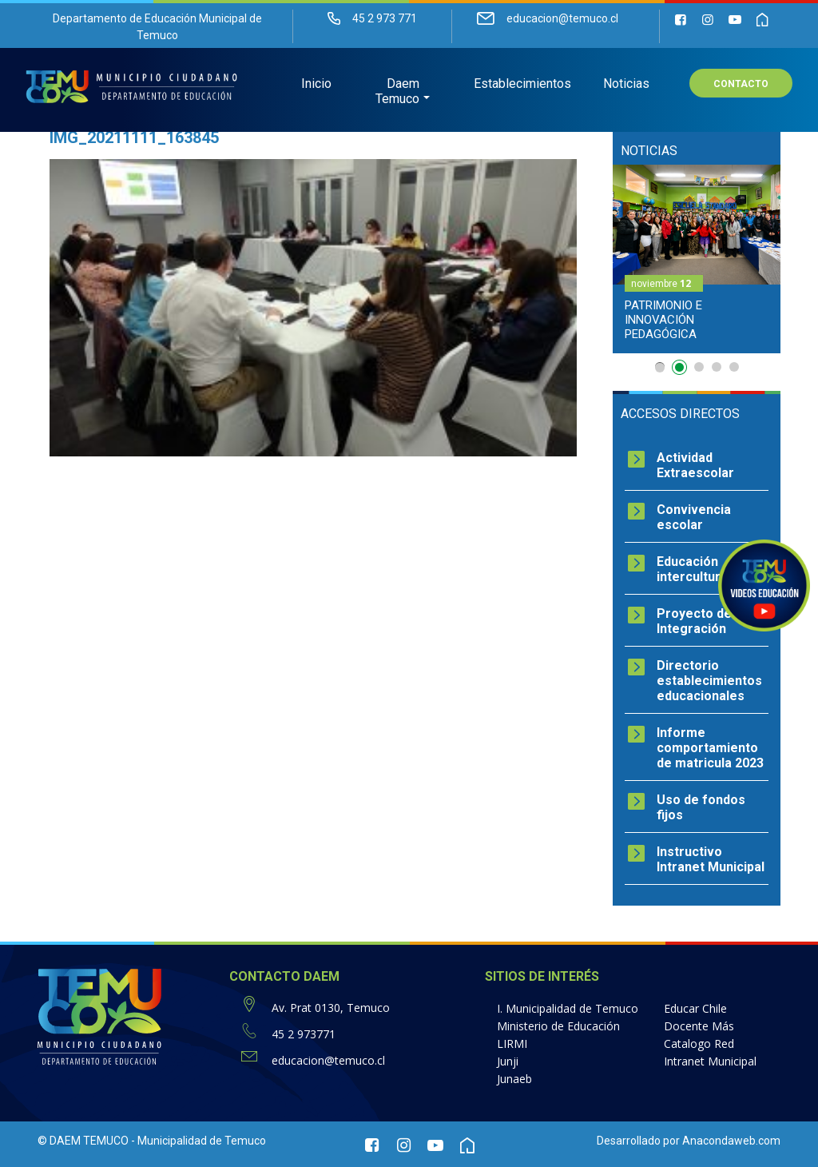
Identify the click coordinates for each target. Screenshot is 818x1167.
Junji (507, 1061)
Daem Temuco (397, 92)
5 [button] (734, 367)
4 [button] (716, 367)
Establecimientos (522, 84)
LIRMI (512, 1043)
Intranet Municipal (710, 1061)
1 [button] (660, 367)
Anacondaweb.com (731, 1140)
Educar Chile (695, 1008)
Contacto (740, 84)
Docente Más (699, 1026)
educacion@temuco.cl (328, 1060)
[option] (696, 259)
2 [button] (681, 370)
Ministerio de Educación (558, 1026)
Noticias (626, 84)
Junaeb (514, 1078)
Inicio (316, 84)
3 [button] (699, 367)
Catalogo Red (699, 1043)
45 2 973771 (304, 1034)
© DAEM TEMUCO (83, 1140)
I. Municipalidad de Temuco (567, 1008)
